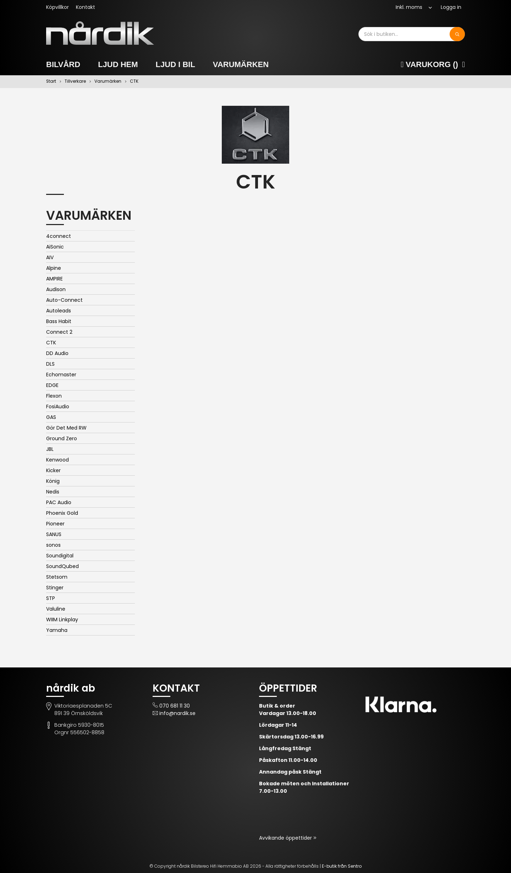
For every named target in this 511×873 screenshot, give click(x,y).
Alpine (53, 268)
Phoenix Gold (62, 513)
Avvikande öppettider (286, 837)
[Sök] (457, 34)
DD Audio (57, 353)
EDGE (52, 385)
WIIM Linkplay (62, 619)
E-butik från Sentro (342, 866)
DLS (50, 363)
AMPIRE (54, 278)
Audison (56, 289)
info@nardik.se (177, 713)
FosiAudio (57, 406)
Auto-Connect (64, 300)
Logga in (451, 7)
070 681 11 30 (174, 705)
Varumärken (241, 64)
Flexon (54, 395)
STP (50, 598)
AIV (50, 257)
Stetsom (56, 576)
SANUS (53, 534)
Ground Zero (61, 438)
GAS (51, 417)
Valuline (55, 608)
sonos (53, 545)
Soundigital (59, 555)
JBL (50, 449)
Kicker (53, 470)
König (53, 481)
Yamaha (56, 630)
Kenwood (57, 459)
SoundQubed (62, 566)
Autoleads (58, 310)
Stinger (55, 587)
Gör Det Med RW (66, 427)
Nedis (52, 491)
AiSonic (55, 246)
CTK (51, 342)
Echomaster (61, 374)
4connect (58, 236)
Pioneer (55, 523)
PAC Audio (58, 502)
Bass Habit (58, 321)
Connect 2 (59, 331)
